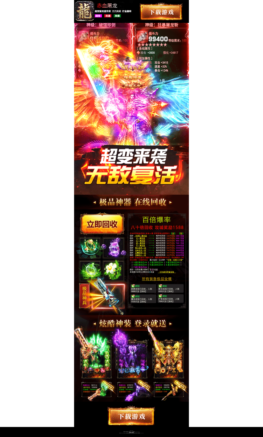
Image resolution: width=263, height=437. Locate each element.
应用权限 (130, 432)
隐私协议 (133, 432)
